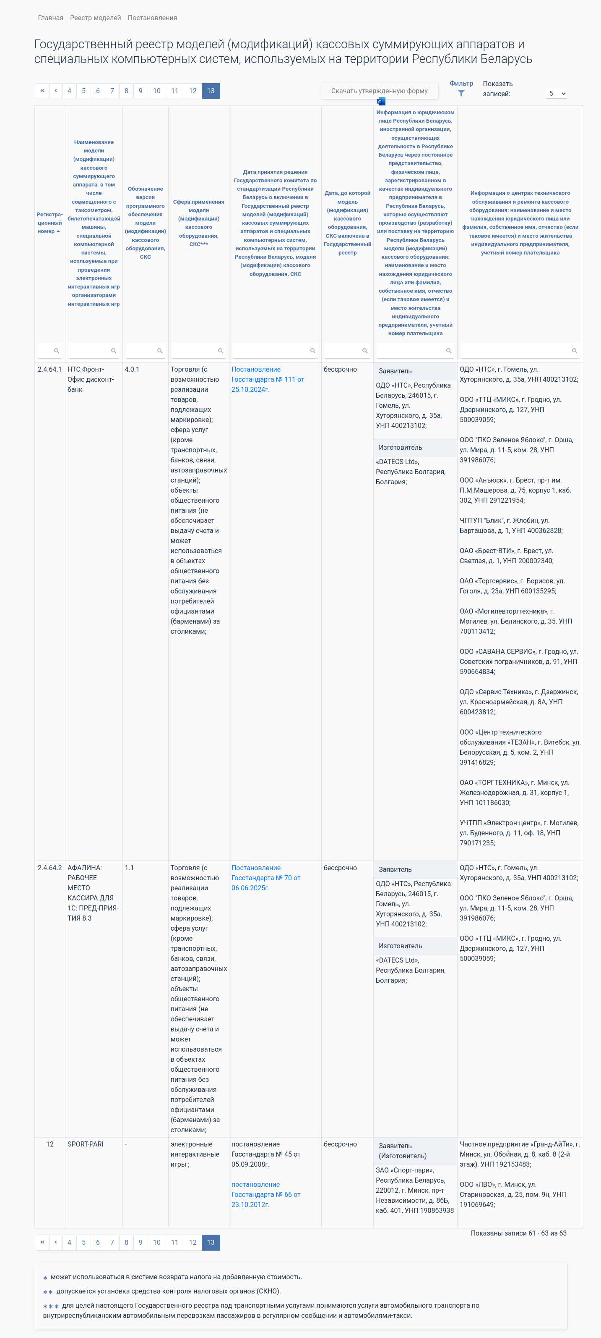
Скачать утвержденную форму (379, 93)
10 (157, 91)
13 (211, 91)
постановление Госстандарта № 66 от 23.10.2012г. (256, 1169)
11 (175, 91)
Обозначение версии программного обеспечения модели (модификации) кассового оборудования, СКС (138, 209)
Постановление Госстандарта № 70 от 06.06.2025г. (256, 853)
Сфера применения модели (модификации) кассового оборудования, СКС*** (189, 209)
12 (193, 91)
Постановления (152, 18)
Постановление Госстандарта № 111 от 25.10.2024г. (258, 354)
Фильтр (461, 88)
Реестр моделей (95, 18)
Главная (51, 18)
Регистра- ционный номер (48, 209)
